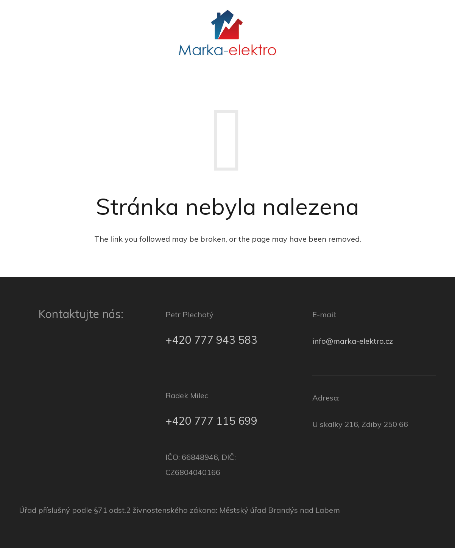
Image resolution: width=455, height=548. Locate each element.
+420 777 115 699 (211, 420)
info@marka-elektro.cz (352, 341)
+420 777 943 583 (211, 339)
